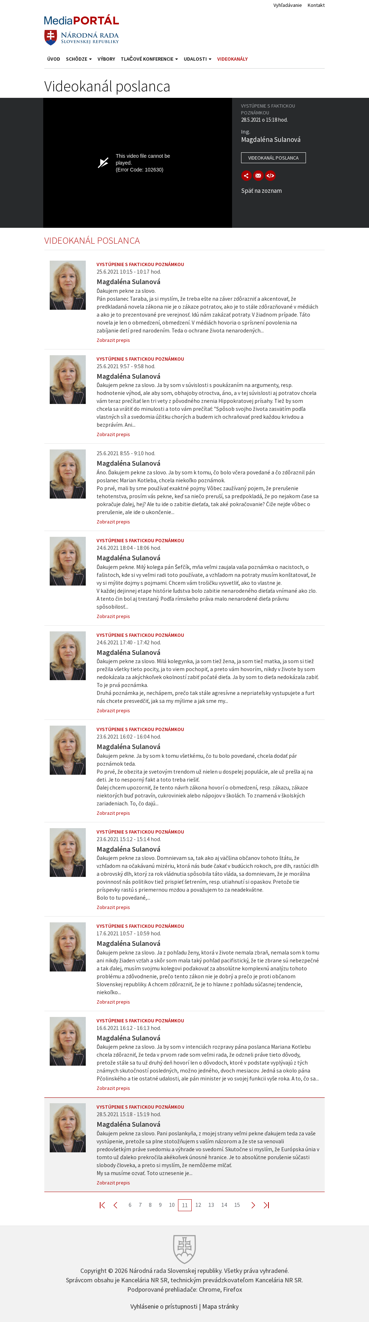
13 (211, 1204)
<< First (107, 1204)
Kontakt (316, 5)
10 (172, 1204)
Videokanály (232, 59)
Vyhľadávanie (288, 5)
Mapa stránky (220, 1305)
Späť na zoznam (261, 191)
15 (237, 1204)
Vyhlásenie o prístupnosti (163, 1305)
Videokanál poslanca (273, 158)
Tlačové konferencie (149, 59)
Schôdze (79, 59)
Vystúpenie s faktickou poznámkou (140, 264)
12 (198, 1204)
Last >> (262, 1204)
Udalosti (198, 59)
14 (224, 1204)
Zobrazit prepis (113, 340)
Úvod (53, 59)
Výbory (106, 59)
